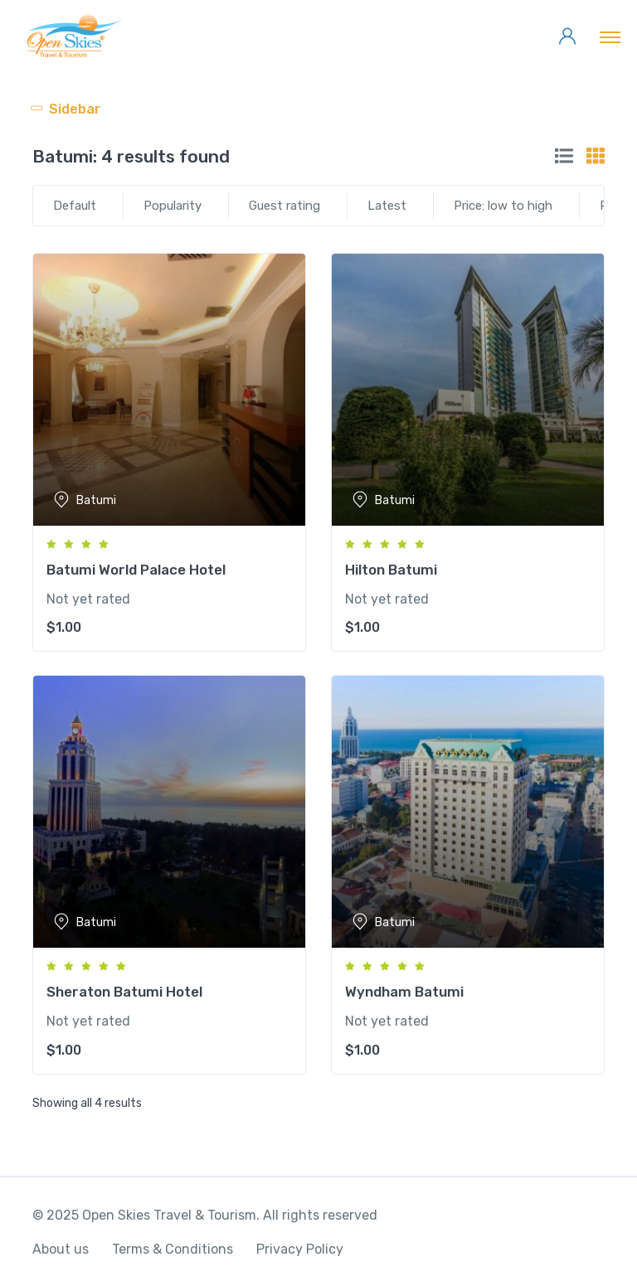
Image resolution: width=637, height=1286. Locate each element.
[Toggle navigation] (610, 36)
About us (60, 1249)
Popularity (172, 205)
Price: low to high (503, 205)
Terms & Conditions (172, 1249)
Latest (386, 205)
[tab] (564, 156)
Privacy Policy (299, 1249)
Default (74, 205)
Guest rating (284, 205)
